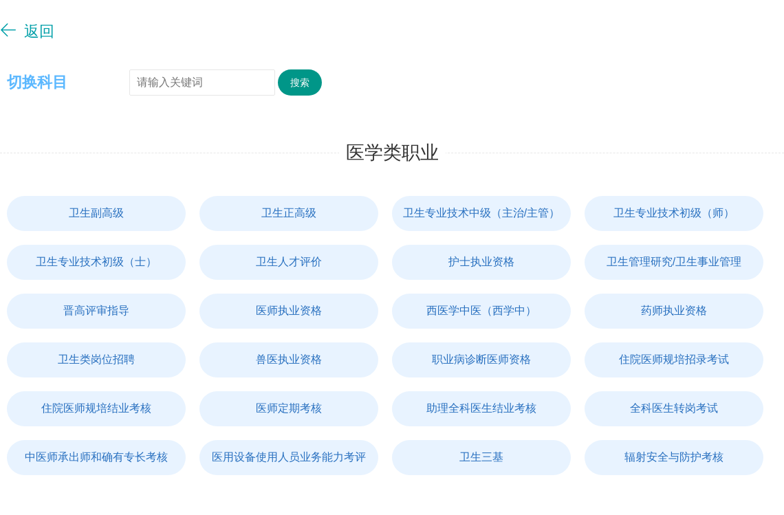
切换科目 (37, 82)
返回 (27, 30)
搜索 (299, 82)
